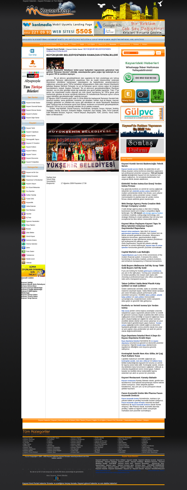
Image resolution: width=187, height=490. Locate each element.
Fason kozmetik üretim (130, 398)
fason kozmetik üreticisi (141, 404)
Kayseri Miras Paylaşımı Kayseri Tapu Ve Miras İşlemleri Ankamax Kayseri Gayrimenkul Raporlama (141, 225)
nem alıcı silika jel (143, 361)
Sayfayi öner (51, 177)
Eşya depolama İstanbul (131, 341)
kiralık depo (141, 345)
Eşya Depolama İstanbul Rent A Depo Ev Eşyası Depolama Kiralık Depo (141, 336)
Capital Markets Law (129, 255)
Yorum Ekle (50, 179)
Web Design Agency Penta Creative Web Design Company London (141, 204)
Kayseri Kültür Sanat (74, 49)
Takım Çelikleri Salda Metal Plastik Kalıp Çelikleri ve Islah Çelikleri (141, 284)
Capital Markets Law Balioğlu (136, 252)
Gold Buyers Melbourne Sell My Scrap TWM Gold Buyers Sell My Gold (143, 266)
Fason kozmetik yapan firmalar (133, 402)
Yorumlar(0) (50, 181)
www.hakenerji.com (103, 470)
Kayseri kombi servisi (130, 169)
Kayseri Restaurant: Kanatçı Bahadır (139, 377)
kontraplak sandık (128, 361)
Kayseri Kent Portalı (56, 49)
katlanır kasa (157, 361)
